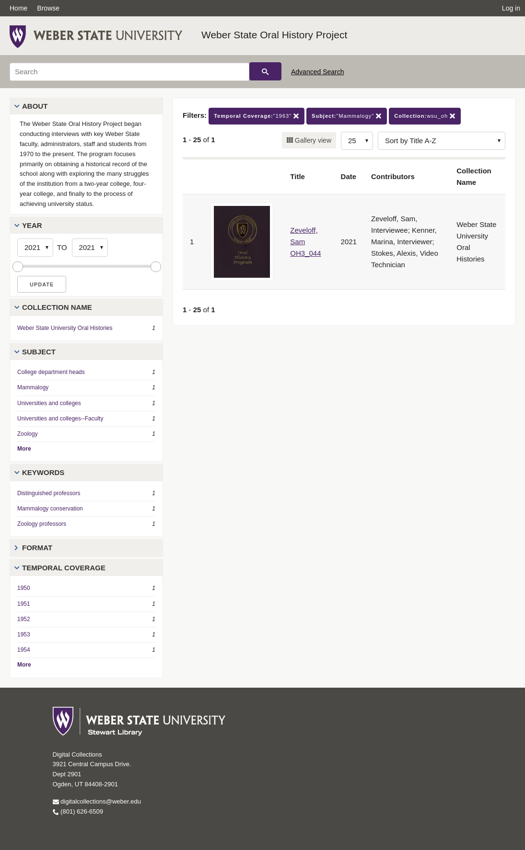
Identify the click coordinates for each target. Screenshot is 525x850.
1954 (23, 649)
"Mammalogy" (347, 116)
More (24, 448)
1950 (23, 588)
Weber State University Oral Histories (65, 328)
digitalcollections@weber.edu (97, 801)
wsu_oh (424, 116)
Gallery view (312, 140)
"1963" (256, 116)
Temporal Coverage (63, 568)
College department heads (51, 372)
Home (18, 8)
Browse (48, 8)
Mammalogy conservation (50, 508)
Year (32, 225)
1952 (23, 619)
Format (37, 548)
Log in (511, 8)
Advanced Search (317, 72)
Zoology (27, 434)
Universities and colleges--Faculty (60, 418)
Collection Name (57, 307)
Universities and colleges (49, 403)
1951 (23, 604)
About (34, 106)
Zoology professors (41, 524)
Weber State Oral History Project (274, 34)
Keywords (43, 472)
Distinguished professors (48, 493)
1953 (23, 634)
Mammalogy (32, 387)
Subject (39, 352)
